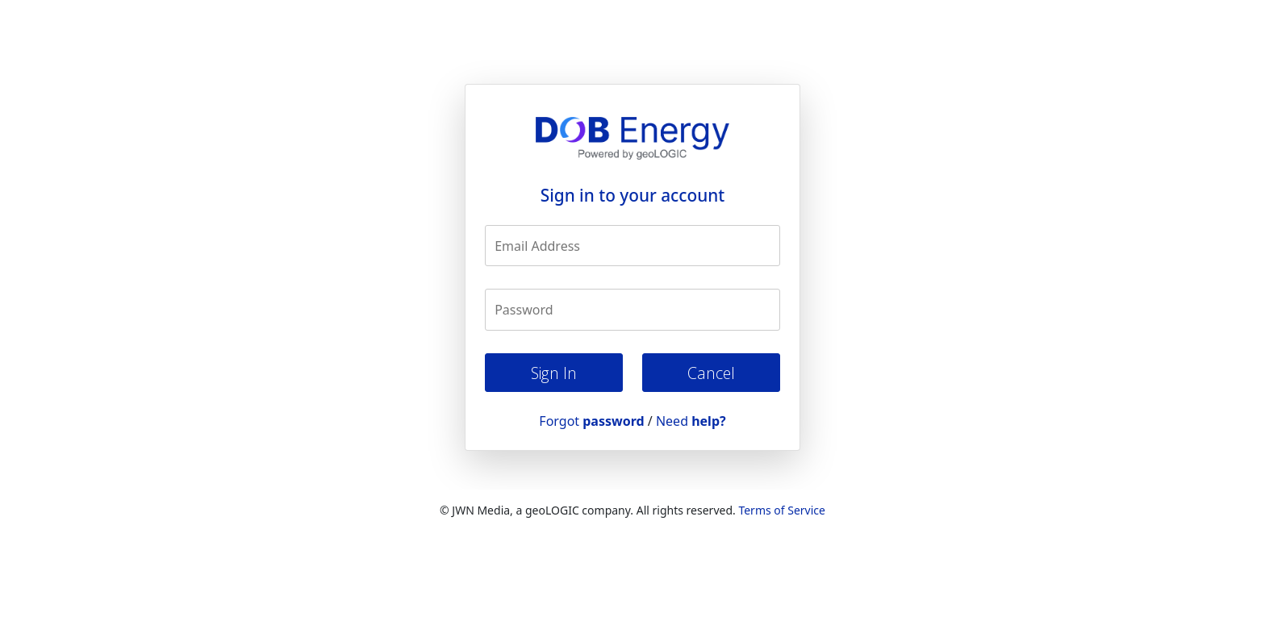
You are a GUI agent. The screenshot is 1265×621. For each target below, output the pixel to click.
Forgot (591, 421)
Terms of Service (781, 510)
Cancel (711, 373)
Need (691, 421)
